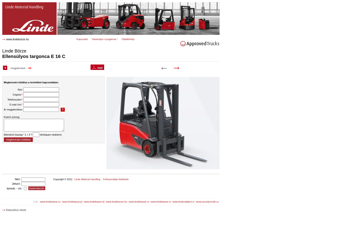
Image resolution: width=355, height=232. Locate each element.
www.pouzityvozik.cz (207, 201)
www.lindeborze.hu (17, 39)
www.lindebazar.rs (161, 201)
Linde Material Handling (87, 179)
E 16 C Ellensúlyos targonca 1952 (25, 4)
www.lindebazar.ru (139, 201)
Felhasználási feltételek (116, 179)
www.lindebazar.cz (50, 201)
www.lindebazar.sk (94, 201)
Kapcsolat (82, 39)
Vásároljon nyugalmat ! (105, 39)
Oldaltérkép (128, 39)
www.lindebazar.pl (72, 201)
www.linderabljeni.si (183, 201)
